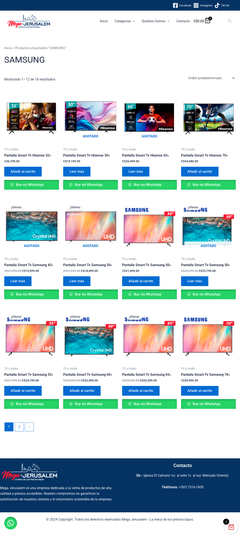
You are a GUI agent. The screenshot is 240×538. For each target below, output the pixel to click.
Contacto (183, 21)
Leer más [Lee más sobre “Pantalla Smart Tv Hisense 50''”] (77, 171)
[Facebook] (182, 5)
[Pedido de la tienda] (211, 78)
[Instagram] (202, 5)
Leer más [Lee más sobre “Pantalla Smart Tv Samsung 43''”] (18, 281)
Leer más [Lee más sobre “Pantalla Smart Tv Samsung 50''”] (77, 281)
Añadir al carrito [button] (23, 171)
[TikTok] (221, 5)
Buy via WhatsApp (29, 185)
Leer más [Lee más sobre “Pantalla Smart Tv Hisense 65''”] (136, 171)
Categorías (125, 21)
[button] (133, 21)
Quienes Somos (156, 21)
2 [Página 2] (19, 427)
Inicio (104, 21)
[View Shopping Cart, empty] (220, 21)
